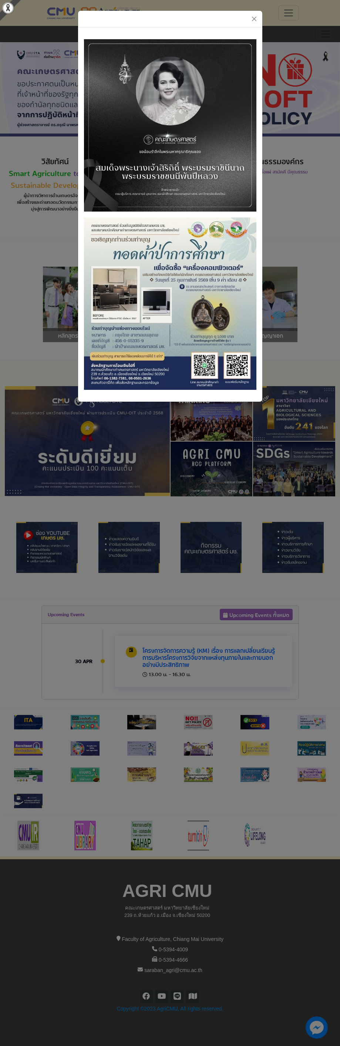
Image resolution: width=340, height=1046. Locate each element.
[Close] (254, 19)
